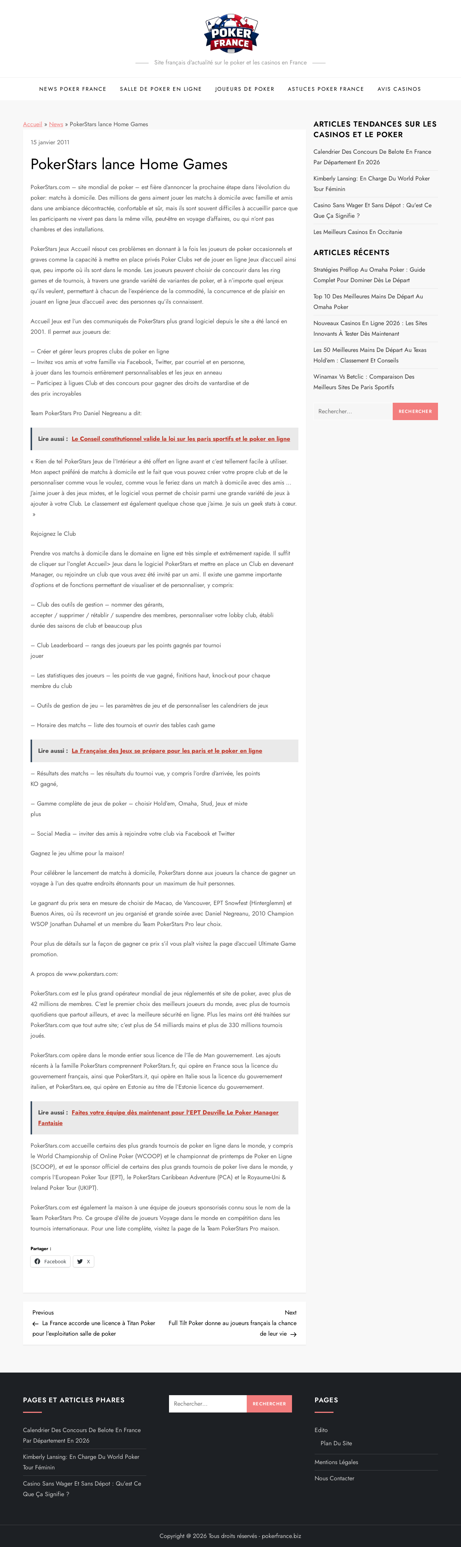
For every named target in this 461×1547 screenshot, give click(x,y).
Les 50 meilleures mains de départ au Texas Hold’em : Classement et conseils (369, 355)
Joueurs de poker (245, 89)
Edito (321, 1430)
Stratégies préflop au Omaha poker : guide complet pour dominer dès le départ (369, 274)
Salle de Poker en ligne (161, 89)
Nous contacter (334, 1478)
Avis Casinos (399, 89)
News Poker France (73, 89)
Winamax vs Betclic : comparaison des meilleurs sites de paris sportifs (363, 381)
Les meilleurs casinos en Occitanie (357, 232)
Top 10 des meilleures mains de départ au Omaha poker (368, 301)
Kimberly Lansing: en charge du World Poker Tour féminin (371, 183)
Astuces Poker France (326, 89)
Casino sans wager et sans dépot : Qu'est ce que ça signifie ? (372, 210)
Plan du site (336, 1443)
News (56, 124)
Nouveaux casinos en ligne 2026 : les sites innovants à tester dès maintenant (370, 328)
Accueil (32, 124)
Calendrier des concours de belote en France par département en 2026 (372, 157)
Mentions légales (336, 1462)
